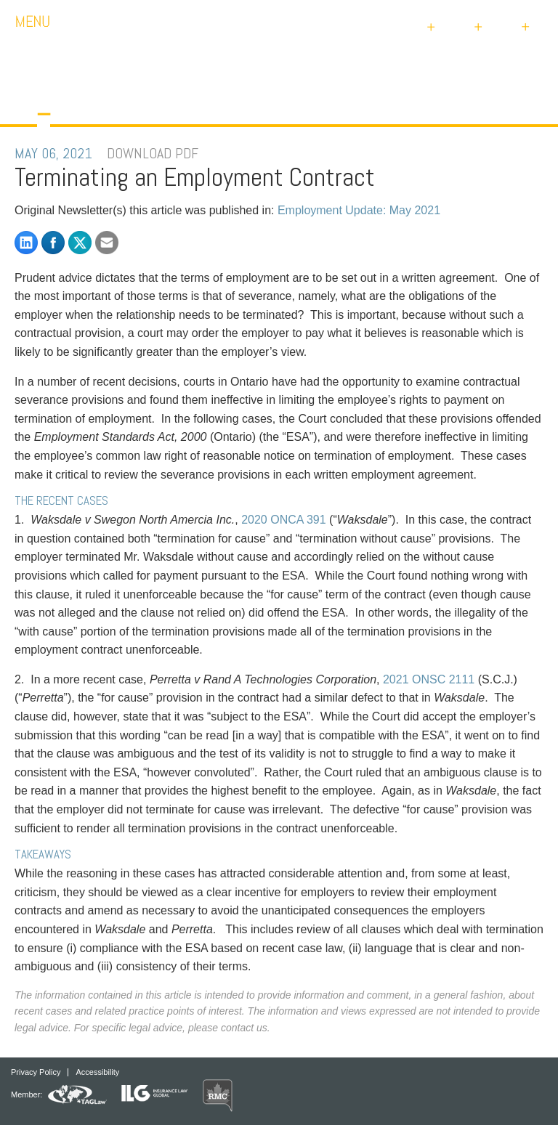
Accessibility (97, 1072)
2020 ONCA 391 (283, 519)
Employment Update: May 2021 (359, 210)
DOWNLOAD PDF (152, 153)
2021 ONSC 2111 (428, 679)
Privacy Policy (35, 1072)
